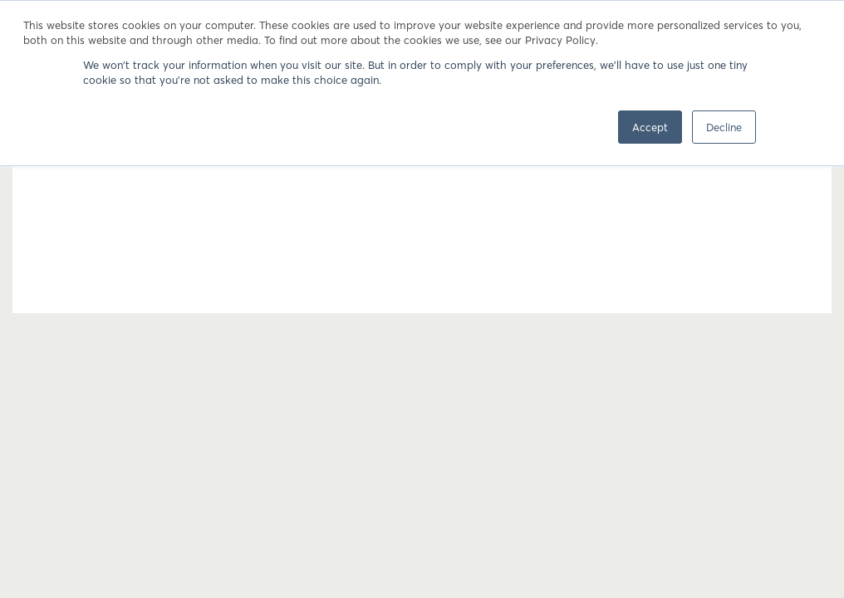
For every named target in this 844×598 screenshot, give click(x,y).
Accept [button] (650, 127)
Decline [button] (724, 127)
